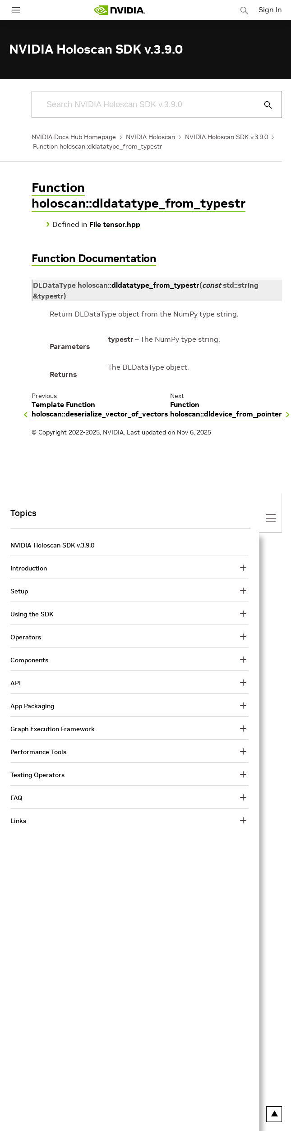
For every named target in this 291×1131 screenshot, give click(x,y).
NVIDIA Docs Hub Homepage (74, 137)
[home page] (119, 10)
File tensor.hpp (114, 224)
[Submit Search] (263, 105)
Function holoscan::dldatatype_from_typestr (97, 146)
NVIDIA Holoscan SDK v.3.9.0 (226, 137)
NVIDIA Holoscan (150, 137)
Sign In (270, 9)
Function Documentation (94, 258)
